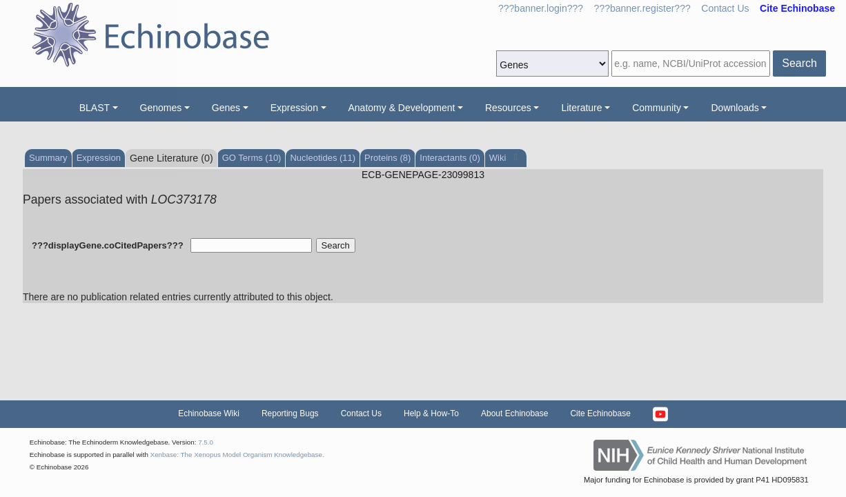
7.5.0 (205, 442)
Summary (48, 158)
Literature (581, 107)
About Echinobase (514, 413)
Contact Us (725, 8)
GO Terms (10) (252, 158)
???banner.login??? (540, 8)
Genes (226, 107)
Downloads (734, 107)
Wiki (499, 158)
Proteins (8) (387, 158)
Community (656, 107)
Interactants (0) (450, 158)
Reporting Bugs (290, 413)
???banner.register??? (642, 8)
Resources (508, 107)
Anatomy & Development (401, 107)
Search (799, 63)
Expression (294, 107)
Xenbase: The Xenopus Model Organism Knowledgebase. (237, 454)
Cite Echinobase (600, 413)
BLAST (94, 107)
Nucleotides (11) (322, 158)
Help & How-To (431, 413)
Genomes (161, 107)
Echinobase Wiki (208, 413)
